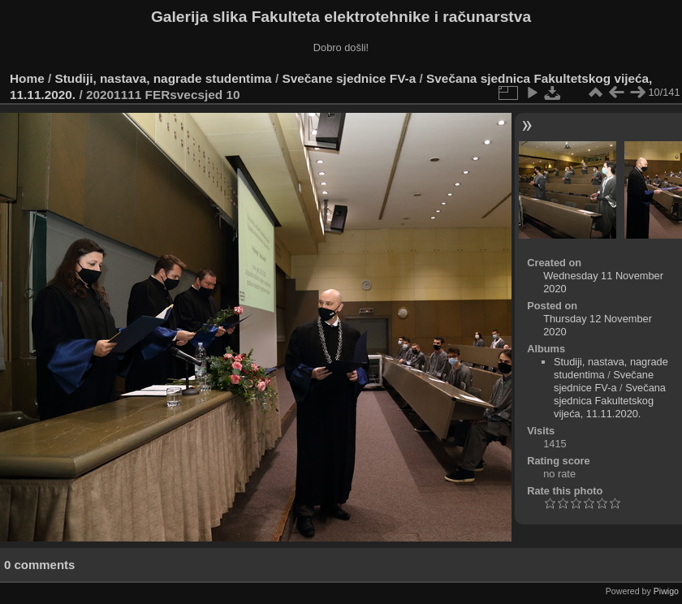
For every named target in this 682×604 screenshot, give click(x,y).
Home (27, 78)
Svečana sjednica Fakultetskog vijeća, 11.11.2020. (610, 401)
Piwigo (666, 591)
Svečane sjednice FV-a (349, 78)
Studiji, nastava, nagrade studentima (163, 78)
